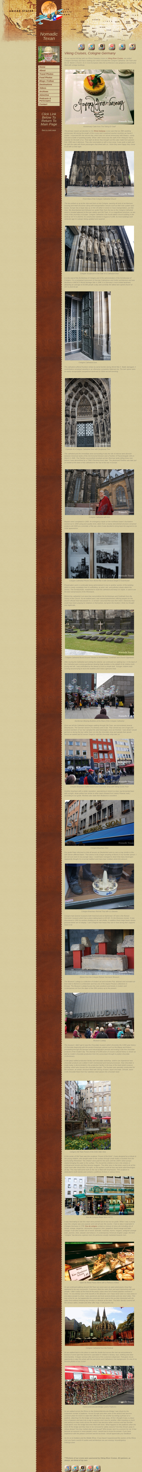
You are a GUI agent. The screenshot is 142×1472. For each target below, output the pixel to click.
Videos (42, 88)
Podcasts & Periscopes (45, 99)
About (42, 70)
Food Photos (45, 77)
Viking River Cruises (115, 58)
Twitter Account (91, 47)
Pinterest (112, 47)
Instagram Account (132, 47)
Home (42, 67)
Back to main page (49, 130)
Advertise (44, 95)
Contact (43, 104)
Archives (43, 91)
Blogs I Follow (46, 81)
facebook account (81, 47)
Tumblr (101, 47)
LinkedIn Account (122, 47)
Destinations (45, 84)
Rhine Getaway (99, 131)
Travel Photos (46, 74)
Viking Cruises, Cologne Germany (90, 53)
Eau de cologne (91, 1226)
